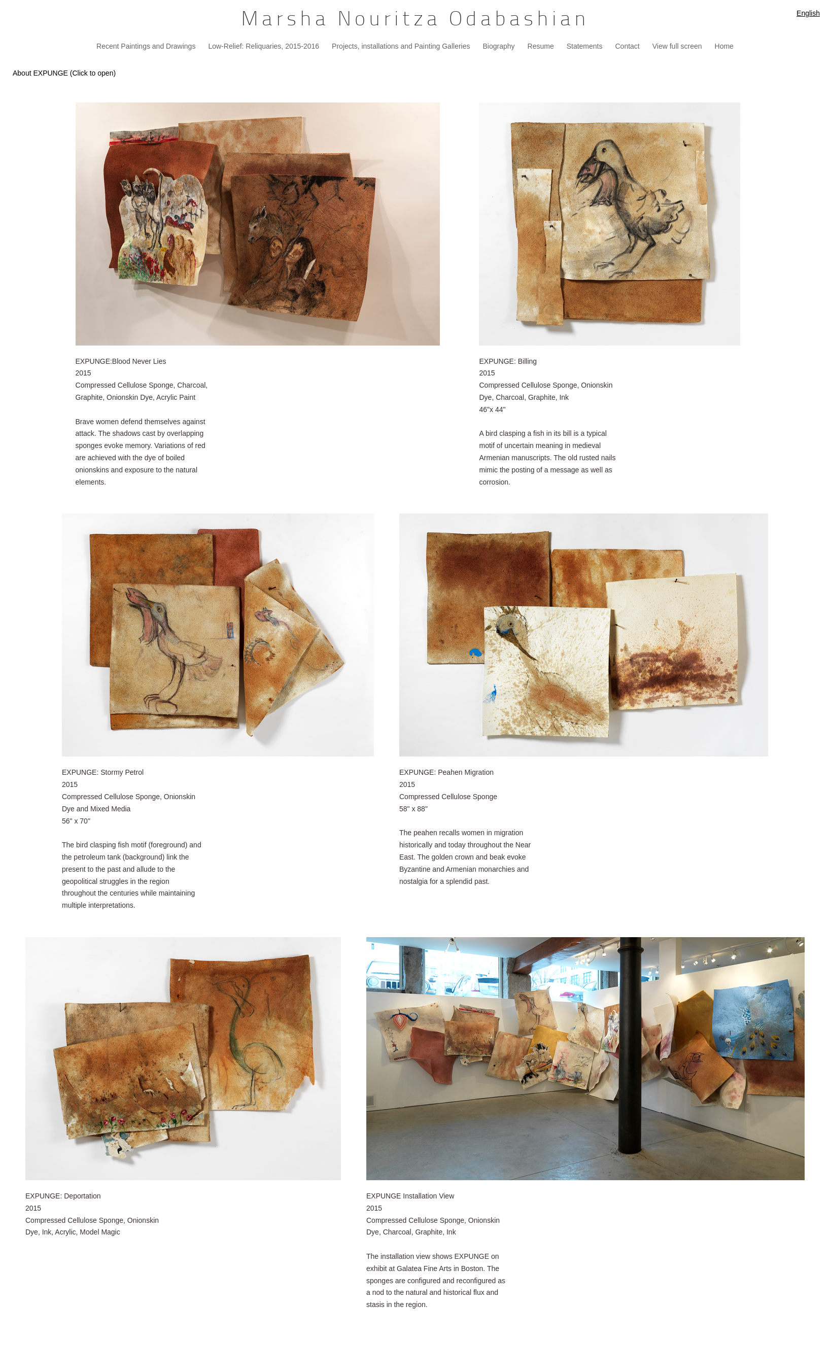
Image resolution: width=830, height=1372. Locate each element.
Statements (585, 46)
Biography (498, 46)
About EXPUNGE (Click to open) (64, 73)
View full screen (677, 46)
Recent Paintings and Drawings (145, 46)
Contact (627, 46)
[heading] (415, 20)
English (808, 13)
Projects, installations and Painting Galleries (401, 46)
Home (724, 46)
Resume (541, 46)
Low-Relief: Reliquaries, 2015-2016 (263, 46)
